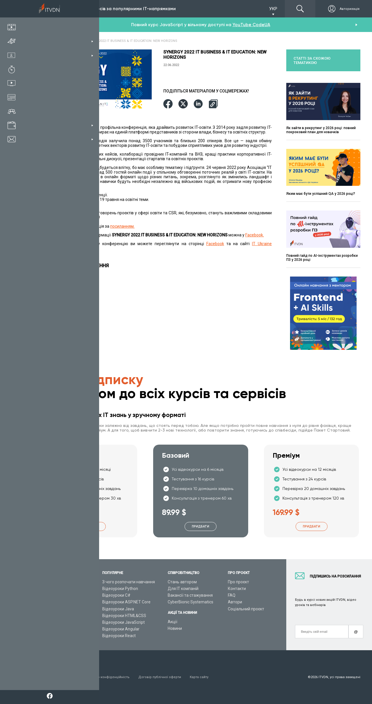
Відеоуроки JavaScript (123, 622)
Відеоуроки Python (120, 588)
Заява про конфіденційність (106, 677)
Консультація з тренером (65, 582)
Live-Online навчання (61, 615)
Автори (235, 602)
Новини (175, 628)
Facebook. (254, 235)
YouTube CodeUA (251, 24)
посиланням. (122, 226)
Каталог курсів (55, 588)
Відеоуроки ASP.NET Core (126, 602)
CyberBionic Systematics (190, 602)
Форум (47, 635)
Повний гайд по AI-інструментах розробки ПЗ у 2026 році (322, 258)
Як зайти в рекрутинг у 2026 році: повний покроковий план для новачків (321, 130)
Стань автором (182, 582)
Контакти (237, 588)
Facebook (215, 243)
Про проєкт (238, 582)
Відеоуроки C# (116, 595)
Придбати (90, 526)
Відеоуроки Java (118, 609)
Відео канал (52, 622)
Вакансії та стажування (190, 595)
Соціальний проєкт (246, 609)
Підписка (56, 9)
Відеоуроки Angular (121, 629)
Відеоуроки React (119, 635)
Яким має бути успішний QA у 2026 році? (320, 194)
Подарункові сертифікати (65, 609)
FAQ (231, 595)
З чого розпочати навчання (128, 582)
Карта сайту (199, 677)
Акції (172, 621)
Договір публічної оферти (159, 677)
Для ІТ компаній (183, 588)
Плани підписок (55, 602)
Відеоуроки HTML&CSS (124, 615)
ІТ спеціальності (56, 595)
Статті (47, 629)
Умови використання (58, 677)
